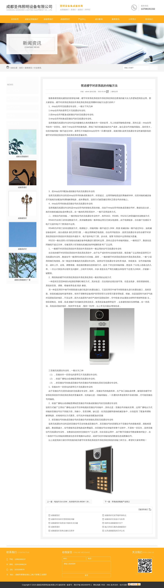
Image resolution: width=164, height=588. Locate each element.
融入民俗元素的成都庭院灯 (115, 527)
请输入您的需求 (86, 566)
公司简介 (132, 19)
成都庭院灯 (65, 19)
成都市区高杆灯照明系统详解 (62, 519)
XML (109, 585)
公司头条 (14, 91)
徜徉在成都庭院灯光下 (114, 523)
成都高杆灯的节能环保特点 (115, 515)
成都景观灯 (48, 19)
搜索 (153, 68)
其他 (12, 115)
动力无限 (123, 585)
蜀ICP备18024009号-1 (83, 585)
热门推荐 (14, 123)
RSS (103, 585)
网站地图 (96, 585)
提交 (86, 575)
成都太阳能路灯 (31, 19)
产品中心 (82, 19)
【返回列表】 (143, 509)
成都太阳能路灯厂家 (22, 280)
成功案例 (99, 19)
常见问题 (14, 107)
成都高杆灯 (22, 249)
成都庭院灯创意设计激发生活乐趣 (64, 523)
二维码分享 (114, 92)
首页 (21, 68)
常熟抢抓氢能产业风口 (121, 502)
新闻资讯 (115, 19)
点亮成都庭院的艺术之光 (115, 531)
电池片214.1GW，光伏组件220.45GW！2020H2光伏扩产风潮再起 (80, 502)
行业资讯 (37, 68)
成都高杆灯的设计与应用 (115, 519)
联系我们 (149, 19)
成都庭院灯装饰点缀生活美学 (62, 531)
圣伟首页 (15, 19)
